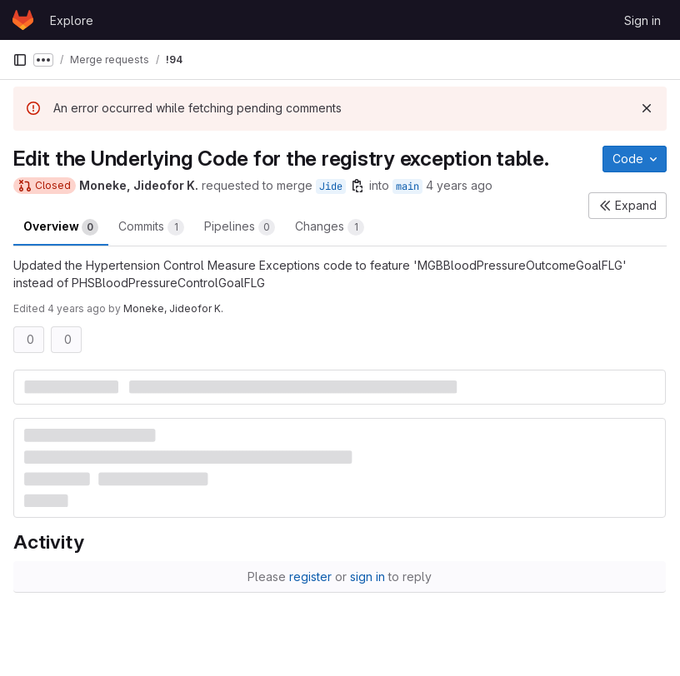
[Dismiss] (647, 108)
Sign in (642, 20)
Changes (329, 227)
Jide (330, 186)
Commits (151, 227)
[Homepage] (23, 20)
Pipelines (239, 227)
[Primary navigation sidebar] (20, 60)
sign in (367, 576)
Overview (60, 227)
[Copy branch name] (358, 186)
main (407, 186)
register (310, 576)
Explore (71, 20)
